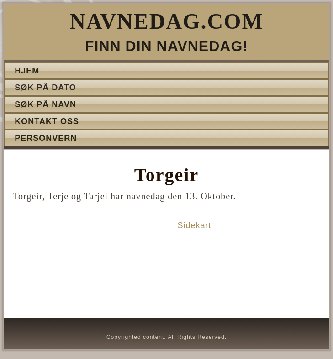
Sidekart (194, 225)
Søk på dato (45, 87)
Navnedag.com (166, 21)
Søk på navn (45, 104)
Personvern (46, 138)
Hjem (27, 70)
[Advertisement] (85, 267)
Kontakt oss (47, 121)
